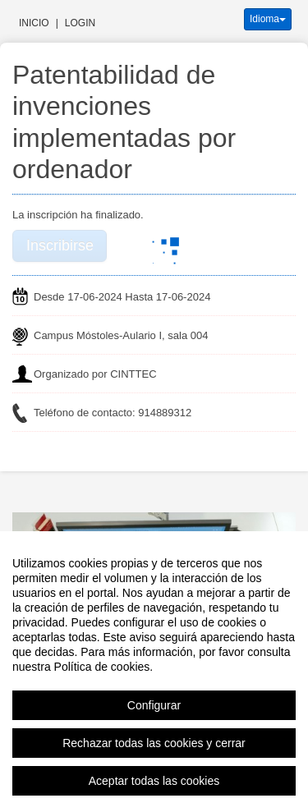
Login (80, 23)
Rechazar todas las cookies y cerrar (154, 743)
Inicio (34, 23)
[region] (154, 671)
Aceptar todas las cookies (154, 780)
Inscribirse (60, 245)
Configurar (154, 705)
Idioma (268, 19)
